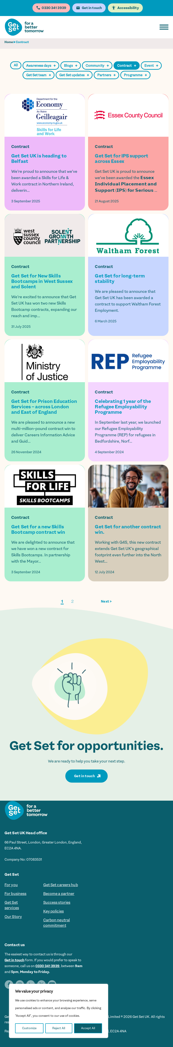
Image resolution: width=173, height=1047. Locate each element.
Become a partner (59, 893)
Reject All (58, 1028)
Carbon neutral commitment (56, 923)
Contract (126, 66)
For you (11, 884)
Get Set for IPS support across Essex (121, 158)
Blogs (70, 66)
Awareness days (41, 66)
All (16, 65)
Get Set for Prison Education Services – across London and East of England (44, 406)
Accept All (88, 1028)
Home (9, 42)
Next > (106, 601)
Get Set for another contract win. (128, 529)
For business (15, 893)
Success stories (57, 902)
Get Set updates (74, 75)
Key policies (53, 911)
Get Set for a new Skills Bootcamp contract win (38, 529)
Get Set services (12, 905)
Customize (29, 1028)
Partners (106, 75)
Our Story (13, 916)
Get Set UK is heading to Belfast (39, 158)
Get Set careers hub (60, 884)
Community (97, 66)
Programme (135, 75)
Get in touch (84, 776)
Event (151, 66)
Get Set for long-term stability (120, 278)
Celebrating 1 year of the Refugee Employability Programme (123, 406)
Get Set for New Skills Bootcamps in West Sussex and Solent (42, 281)
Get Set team (38, 75)
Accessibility (128, 8)
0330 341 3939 (47, 966)
